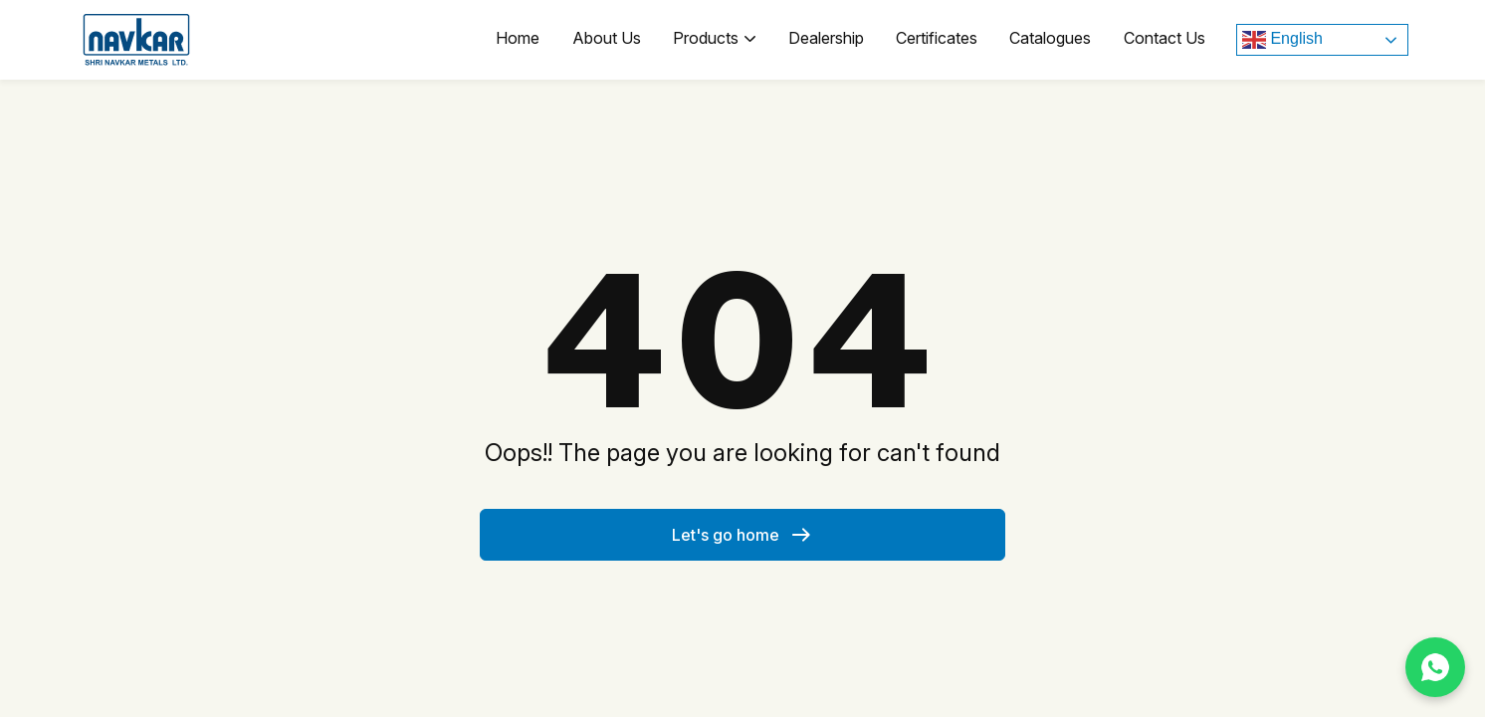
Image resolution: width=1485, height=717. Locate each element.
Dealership (834, 40)
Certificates (942, 40)
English (1282, 40)
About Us (619, 40)
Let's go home (742, 535)
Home (533, 40)
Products (725, 40)
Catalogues (1054, 40)
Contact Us (1165, 40)
